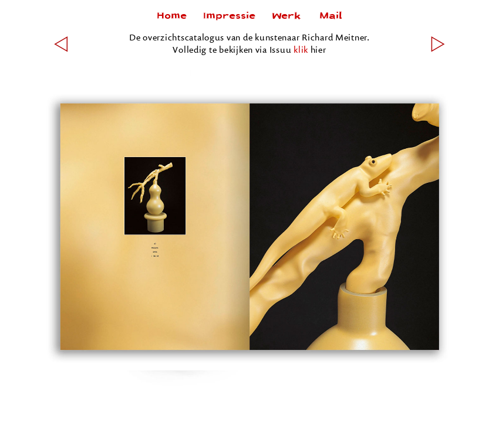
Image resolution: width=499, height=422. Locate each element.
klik (301, 49)
